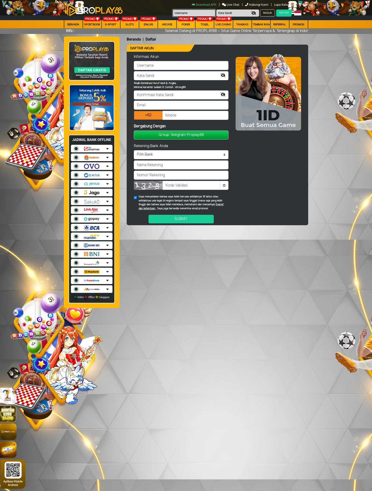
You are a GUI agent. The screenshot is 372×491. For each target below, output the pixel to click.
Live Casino (223, 24)
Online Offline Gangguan (92, 297)
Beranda (73, 24)
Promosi (298, 24)
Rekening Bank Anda (151, 146)
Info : (70, 31)
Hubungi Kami (257, 4)
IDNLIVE (148, 24)
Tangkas (242, 24)
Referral (279, 24)
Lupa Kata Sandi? (286, 4)
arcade (167, 24)
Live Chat (230, 4)
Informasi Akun (146, 57)
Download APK (204, 4)
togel (204, 24)
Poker (186, 24)
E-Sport (110, 24)
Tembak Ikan (261, 24)
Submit (181, 219)
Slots (130, 24)
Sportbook (92, 24)
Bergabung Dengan (150, 126)
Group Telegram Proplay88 (181, 135)
